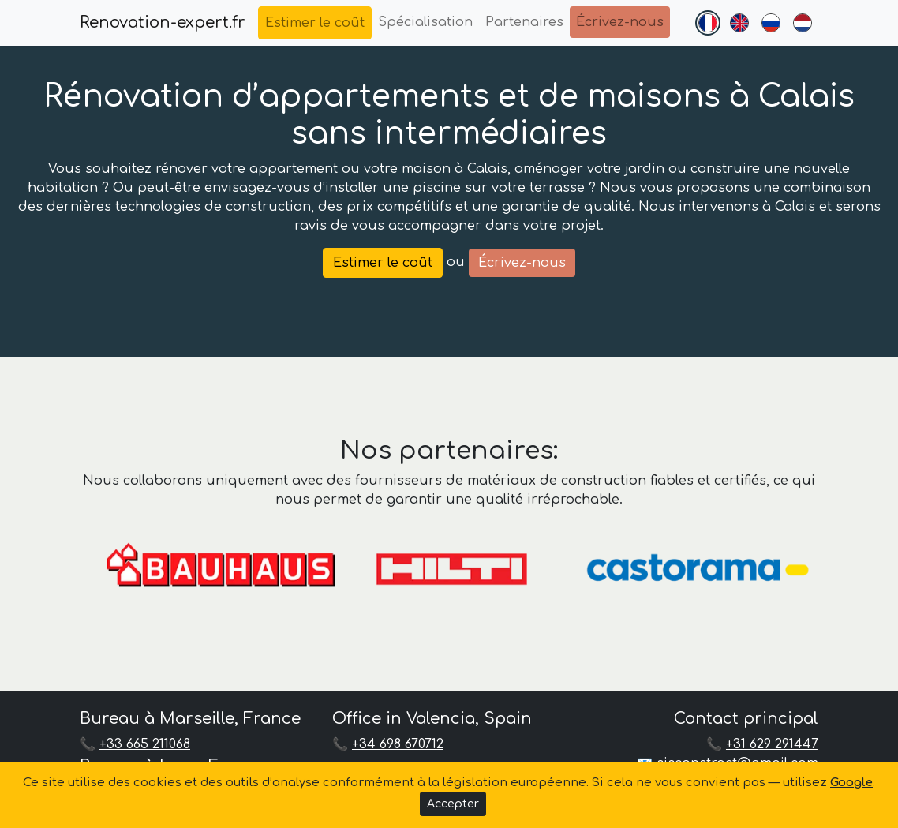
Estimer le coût (315, 23)
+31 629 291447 (772, 744)
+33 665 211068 (144, 744)
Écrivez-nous (620, 22)
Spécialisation (425, 22)
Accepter (453, 804)
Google (851, 782)
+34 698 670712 (397, 744)
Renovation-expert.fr (162, 22)
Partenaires (524, 22)
